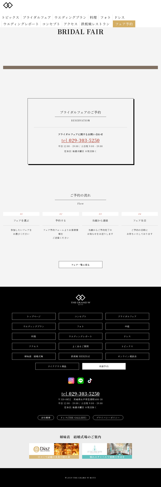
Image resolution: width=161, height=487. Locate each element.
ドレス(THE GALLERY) (73, 417)
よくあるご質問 (80, 346)
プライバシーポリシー (108, 417)
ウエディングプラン (49, 11)
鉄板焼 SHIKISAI (80, 356)
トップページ (34, 316)
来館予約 (103, 366)
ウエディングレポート (103, 11)
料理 (65, 11)
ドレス (84, 11)
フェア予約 (33, 16)
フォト (74, 11)
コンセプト (124, 11)
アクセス (137, 11)
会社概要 (45, 417)
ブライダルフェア (26, 11)
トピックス (7, 11)
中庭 (127, 326)
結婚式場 (33, 356)
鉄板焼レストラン (12, 16)
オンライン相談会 (127, 356)
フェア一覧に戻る (80, 264)
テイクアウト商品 (57, 366)
